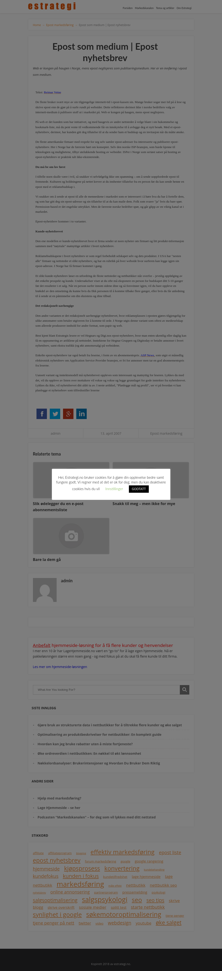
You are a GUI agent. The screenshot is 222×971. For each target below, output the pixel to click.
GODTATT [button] (139, 489)
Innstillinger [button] (114, 489)
